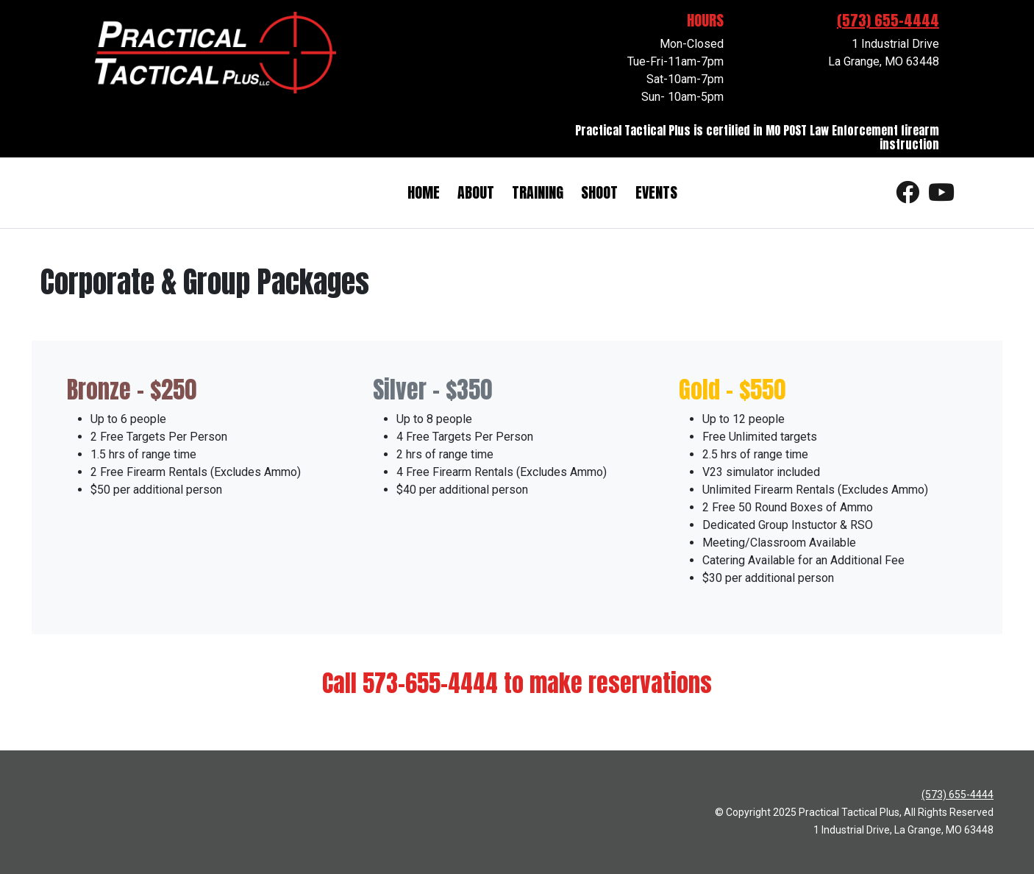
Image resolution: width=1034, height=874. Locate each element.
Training (537, 192)
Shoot (599, 192)
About (475, 192)
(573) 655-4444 (888, 20)
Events (656, 192)
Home (423, 192)
